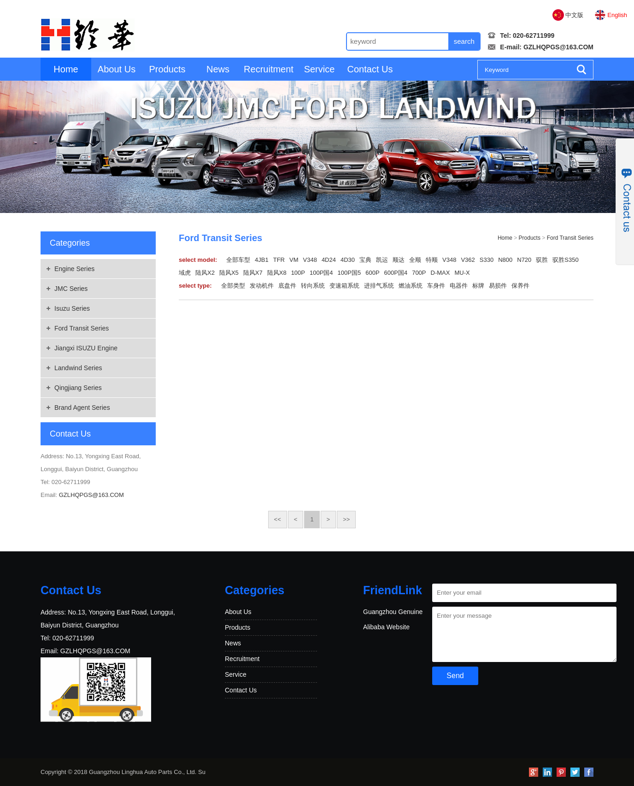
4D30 (347, 259)
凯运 (382, 259)
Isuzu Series (72, 308)
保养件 (520, 285)
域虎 (185, 272)
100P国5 (349, 272)
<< (277, 519)
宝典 (365, 259)
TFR (279, 259)
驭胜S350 (565, 259)
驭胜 (542, 259)
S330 (486, 259)
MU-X (462, 272)
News (217, 69)
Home (65, 69)
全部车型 (238, 259)
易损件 (498, 285)
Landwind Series (78, 368)
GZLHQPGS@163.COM (558, 47)
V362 (468, 259)
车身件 (436, 285)
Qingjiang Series (78, 387)
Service (319, 69)
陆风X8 (277, 272)
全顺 (415, 259)
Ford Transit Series (81, 328)
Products (167, 69)
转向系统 (313, 285)
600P (372, 272)
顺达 (399, 259)
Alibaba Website (386, 627)
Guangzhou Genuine (393, 611)
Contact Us (370, 69)
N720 (524, 259)
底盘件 (287, 285)
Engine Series (74, 268)
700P (419, 272)
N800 (505, 259)
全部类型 (233, 285)
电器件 (459, 285)
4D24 (329, 259)
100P (298, 272)
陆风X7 (253, 272)
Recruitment (269, 69)
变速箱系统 (344, 285)
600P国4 (396, 272)
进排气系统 (379, 285)
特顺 (432, 259)
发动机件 (262, 285)
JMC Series (71, 288)
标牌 (478, 285)
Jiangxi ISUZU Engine (85, 348)
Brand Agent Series (82, 407)
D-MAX (440, 272)
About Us (116, 69)
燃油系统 (411, 285)
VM (294, 259)
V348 (310, 259)
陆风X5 (229, 272)
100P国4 (321, 272)
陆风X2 (205, 272)
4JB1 (262, 259)
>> (346, 519)
